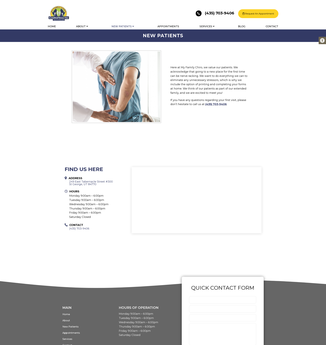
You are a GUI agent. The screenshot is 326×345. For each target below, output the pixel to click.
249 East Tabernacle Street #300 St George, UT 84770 (91, 183)
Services (206, 26)
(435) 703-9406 (215, 13)
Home (52, 26)
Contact (272, 26)
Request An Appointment (258, 13)
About (81, 26)
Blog (241, 26)
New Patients (122, 26)
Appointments (168, 26)
